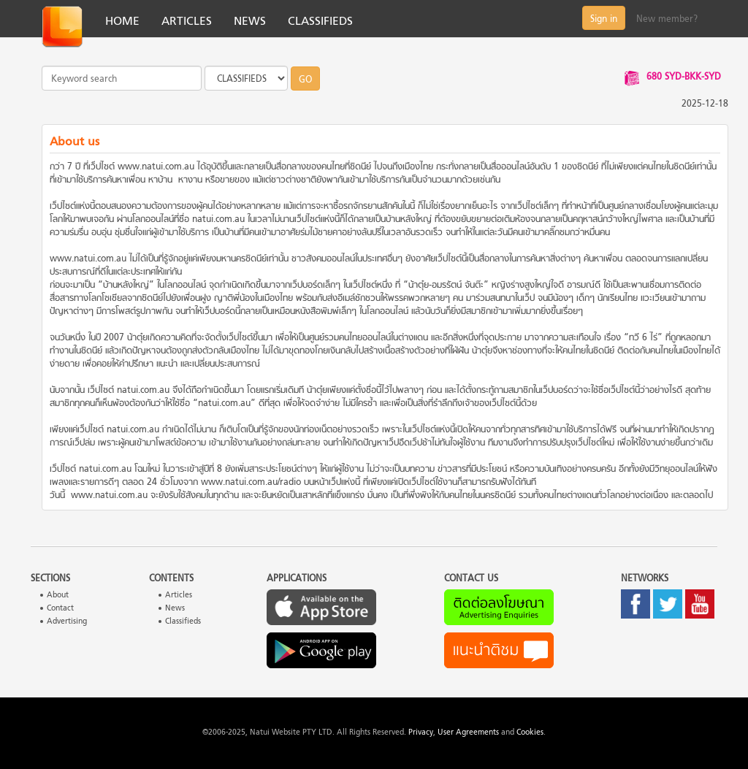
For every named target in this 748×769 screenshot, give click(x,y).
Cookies (529, 733)
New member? (667, 19)
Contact (60, 608)
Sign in (603, 19)
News (175, 608)
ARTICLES (186, 21)
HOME (122, 21)
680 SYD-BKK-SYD (683, 77)
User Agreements (468, 733)
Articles (178, 595)
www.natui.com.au (156, 167)
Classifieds (183, 622)
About (58, 595)
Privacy (420, 733)
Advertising (67, 622)
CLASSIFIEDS (320, 21)
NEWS (250, 21)
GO (305, 80)
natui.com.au (218, 220)
